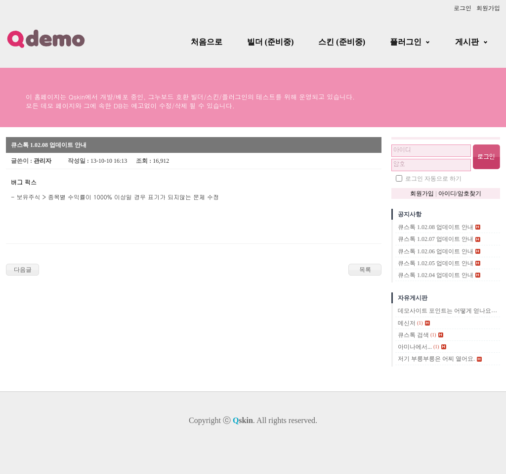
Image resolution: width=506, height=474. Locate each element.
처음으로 (206, 42)
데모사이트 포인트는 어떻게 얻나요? (446, 311)
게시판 (467, 42)
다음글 (23, 269)
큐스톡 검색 (413, 335)
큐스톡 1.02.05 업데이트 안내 (435, 263)
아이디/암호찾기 (459, 193)
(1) (420, 323)
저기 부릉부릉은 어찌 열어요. (436, 359)
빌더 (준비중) (270, 42)
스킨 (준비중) (341, 42)
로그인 (462, 7)
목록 (365, 269)
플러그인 (406, 42)
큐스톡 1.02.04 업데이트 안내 (435, 275)
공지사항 (410, 214)
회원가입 (488, 7)
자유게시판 (412, 297)
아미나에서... (415, 346)
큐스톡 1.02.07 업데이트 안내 (435, 239)
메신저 (407, 323)
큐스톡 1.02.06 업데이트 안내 (435, 251)
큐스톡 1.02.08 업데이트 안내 (435, 227)
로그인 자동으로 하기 (433, 178)
